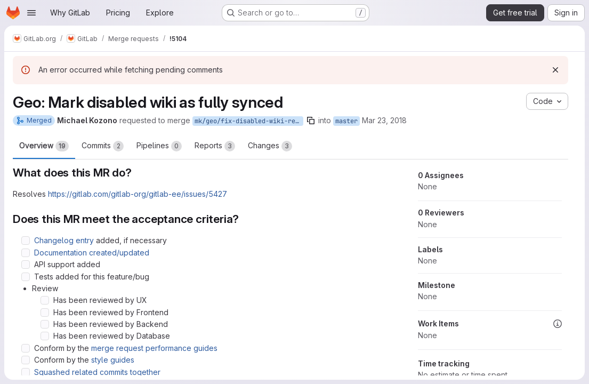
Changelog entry (64, 240)
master (346, 121)
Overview (44, 146)
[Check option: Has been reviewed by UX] (45, 300)
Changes (270, 146)
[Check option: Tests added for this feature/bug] (25, 277)
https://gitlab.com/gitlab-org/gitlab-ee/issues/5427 (137, 193)
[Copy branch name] (310, 120)
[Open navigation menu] (31, 12)
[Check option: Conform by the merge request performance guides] (25, 348)
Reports (215, 146)
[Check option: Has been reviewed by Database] (45, 336)
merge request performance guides (154, 348)
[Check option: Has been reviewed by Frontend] (45, 312)
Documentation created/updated (91, 252)
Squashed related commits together (97, 372)
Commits (103, 146)
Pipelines (159, 146)
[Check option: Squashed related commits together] (25, 372)
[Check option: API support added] (25, 264)
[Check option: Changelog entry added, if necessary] (25, 240)
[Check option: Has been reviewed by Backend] (45, 324)
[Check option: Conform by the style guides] (25, 360)
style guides (112, 359)
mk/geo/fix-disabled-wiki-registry (249, 121)
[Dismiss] (555, 69)
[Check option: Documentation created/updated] (25, 253)
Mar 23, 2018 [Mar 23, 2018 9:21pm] (384, 120)
